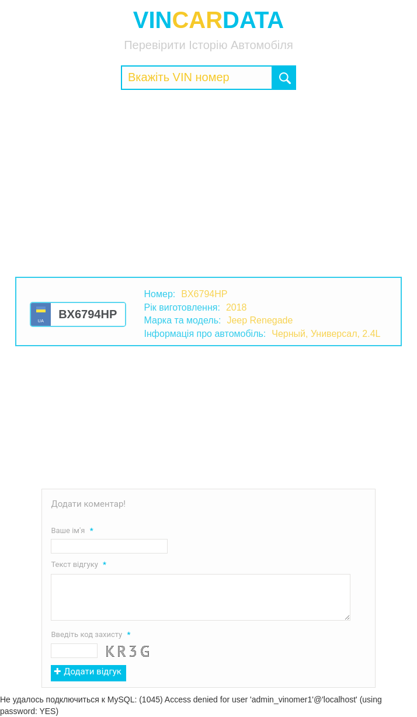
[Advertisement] (208, 183)
